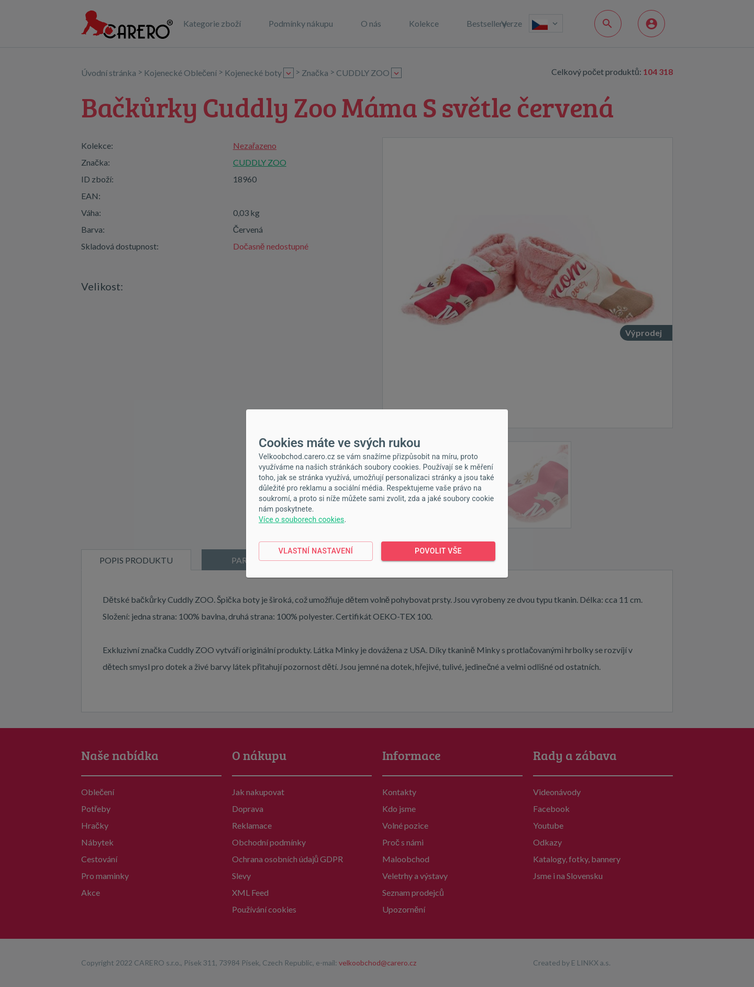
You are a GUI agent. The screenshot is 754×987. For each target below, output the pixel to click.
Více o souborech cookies (301, 519)
